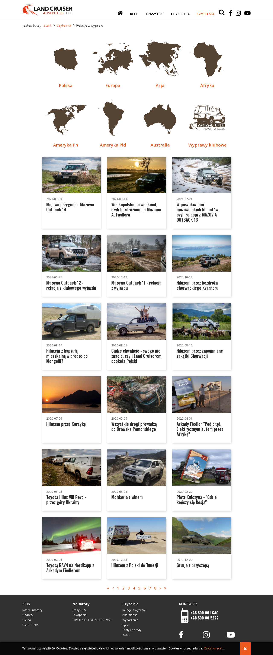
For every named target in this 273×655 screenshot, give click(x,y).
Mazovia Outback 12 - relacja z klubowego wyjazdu (71, 285)
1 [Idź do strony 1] (118, 588)
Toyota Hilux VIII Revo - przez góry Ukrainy (66, 499)
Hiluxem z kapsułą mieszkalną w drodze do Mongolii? (67, 355)
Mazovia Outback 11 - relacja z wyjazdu (136, 285)
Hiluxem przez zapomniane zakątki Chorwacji (200, 353)
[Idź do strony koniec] (165, 588)
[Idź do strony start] (108, 588)
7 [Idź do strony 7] (150, 588)
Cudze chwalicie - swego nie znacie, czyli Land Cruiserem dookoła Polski (136, 355)
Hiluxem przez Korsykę (66, 424)
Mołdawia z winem (127, 497)
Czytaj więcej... (214, 648)
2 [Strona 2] (123, 588)
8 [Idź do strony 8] (155, 588)
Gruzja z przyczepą (193, 565)
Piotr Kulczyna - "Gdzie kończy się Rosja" (197, 499)
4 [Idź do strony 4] (134, 588)
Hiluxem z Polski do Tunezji (134, 565)
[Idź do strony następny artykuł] (160, 588)
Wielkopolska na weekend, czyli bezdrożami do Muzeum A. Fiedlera (136, 209)
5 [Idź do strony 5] (139, 588)
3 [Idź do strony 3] (129, 588)
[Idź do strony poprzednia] (113, 588)
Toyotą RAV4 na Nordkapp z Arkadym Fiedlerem (70, 567)
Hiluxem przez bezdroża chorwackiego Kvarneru (197, 285)
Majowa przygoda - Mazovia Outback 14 (70, 207)
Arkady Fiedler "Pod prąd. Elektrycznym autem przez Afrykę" (200, 429)
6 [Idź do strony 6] (145, 588)
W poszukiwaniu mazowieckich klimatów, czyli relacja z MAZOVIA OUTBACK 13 (198, 212)
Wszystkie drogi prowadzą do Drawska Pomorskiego (134, 426)
